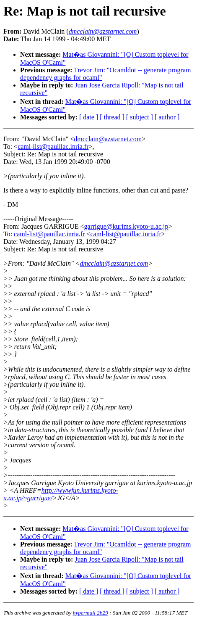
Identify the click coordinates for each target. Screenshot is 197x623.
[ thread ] (112, 117)
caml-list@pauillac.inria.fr (53, 146)
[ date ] (88, 117)
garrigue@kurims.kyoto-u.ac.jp (126, 226)
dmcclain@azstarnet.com (108, 139)
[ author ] (167, 117)
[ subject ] (139, 117)
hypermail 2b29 (90, 613)
